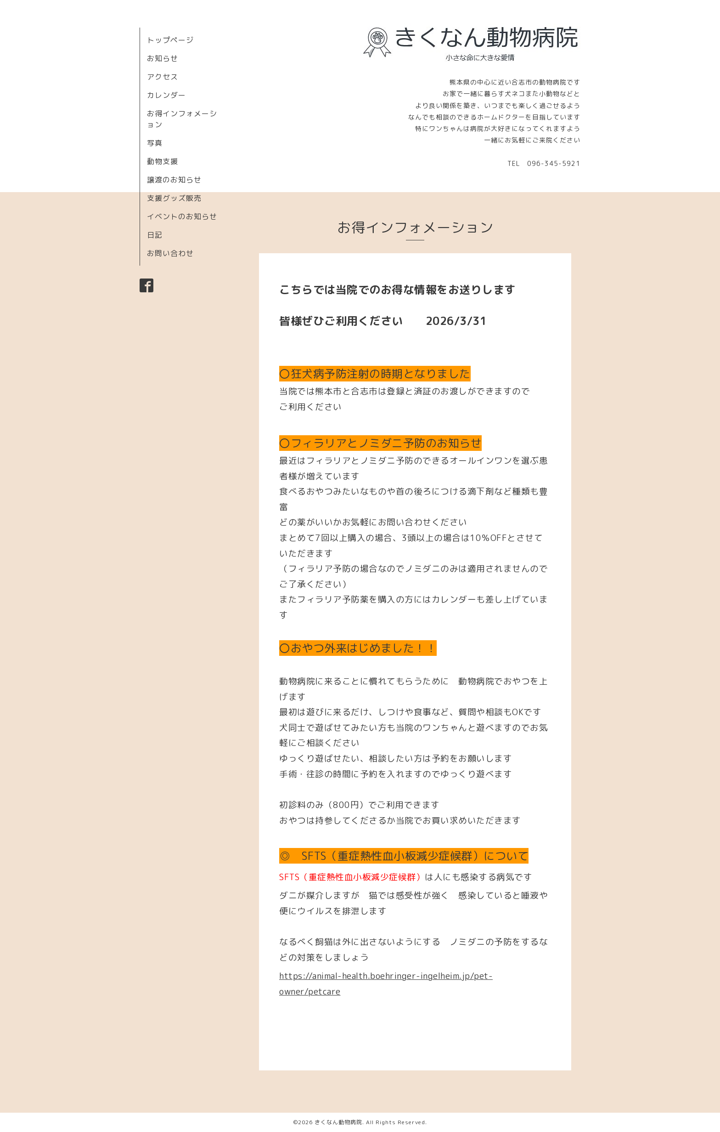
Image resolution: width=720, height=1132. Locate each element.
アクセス (162, 77)
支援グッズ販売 (174, 198)
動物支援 (162, 161)
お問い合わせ (170, 253)
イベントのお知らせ (182, 216)
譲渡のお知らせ (174, 180)
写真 (155, 143)
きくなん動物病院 (338, 1122)
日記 (155, 235)
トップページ (170, 40)
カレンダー (166, 95)
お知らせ (162, 58)
